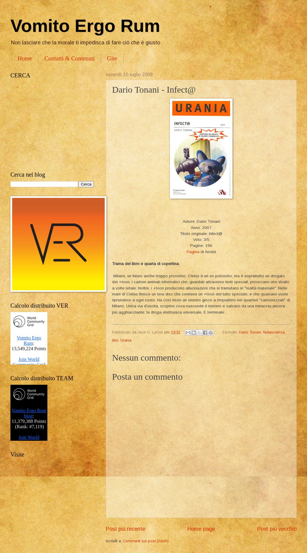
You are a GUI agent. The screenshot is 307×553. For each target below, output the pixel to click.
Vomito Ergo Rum (85, 26)
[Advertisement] (52, 125)
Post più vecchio (277, 529)
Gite (112, 58)
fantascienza (274, 332)
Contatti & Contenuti (69, 58)
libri (115, 340)
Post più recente (125, 529)
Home (25, 58)
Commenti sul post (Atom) (146, 541)
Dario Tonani (250, 332)
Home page (201, 529)
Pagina (193, 252)
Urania (125, 340)
